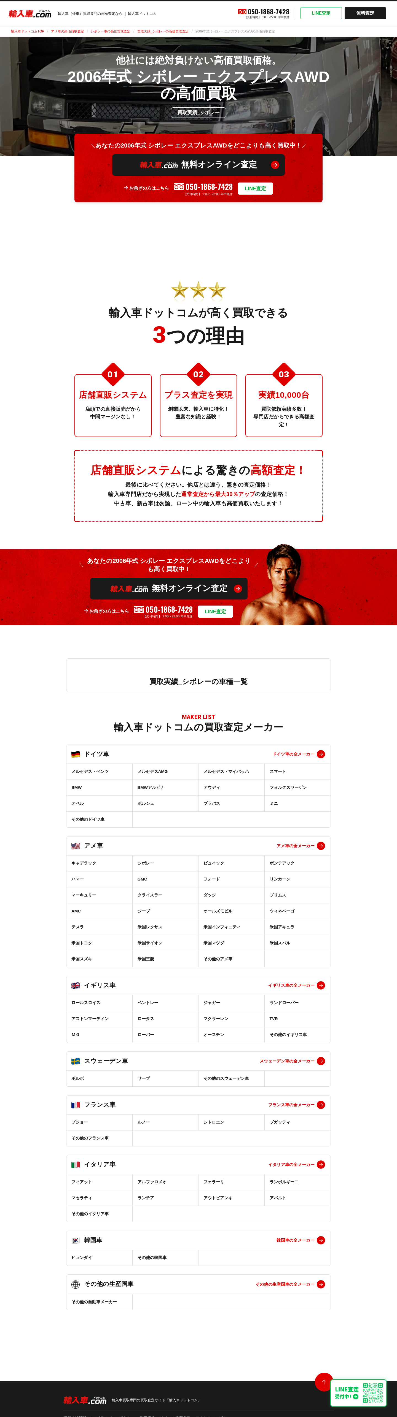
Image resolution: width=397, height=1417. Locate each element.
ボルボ (77, 1078)
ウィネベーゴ (282, 911)
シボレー (146, 863)
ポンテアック (282, 863)
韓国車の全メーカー (296, 1240)
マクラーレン (215, 1018)
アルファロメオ (152, 1181)
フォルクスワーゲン (288, 787)
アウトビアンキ (217, 1197)
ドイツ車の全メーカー (293, 754)
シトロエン (213, 1122)
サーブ (144, 1078)
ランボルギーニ (284, 1181)
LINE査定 (321, 13)
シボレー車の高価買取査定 (110, 31)
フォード (211, 879)
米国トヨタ (81, 943)
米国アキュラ (282, 927)
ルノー (144, 1122)
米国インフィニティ (222, 927)
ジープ (144, 911)
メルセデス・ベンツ (90, 771)
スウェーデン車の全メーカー (287, 1061)
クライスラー (150, 895)
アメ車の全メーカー (296, 845)
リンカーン (280, 879)
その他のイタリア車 (90, 1213)
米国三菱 (146, 959)
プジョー (79, 1122)
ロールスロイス (85, 1002)
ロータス (146, 1018)
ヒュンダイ (81, 1257)
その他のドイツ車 (87, 819)
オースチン (213, 1034)
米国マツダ (213, 943)
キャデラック (83, 863)
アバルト (278, 1197)
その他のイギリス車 (288, 1034)
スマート (278, 771)
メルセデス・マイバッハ (226, 771)
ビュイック (213, 863)
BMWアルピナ (151, 787)
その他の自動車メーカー (94, 1301)
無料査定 (365, 13)
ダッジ (209, 895)
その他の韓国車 (152, 1257)
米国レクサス (150, 927)
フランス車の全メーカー (291, 1104)
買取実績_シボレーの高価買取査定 (163, 31)
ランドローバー (284, 1002)
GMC (142, 879)
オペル (77, 803)
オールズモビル (217, 911)
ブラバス (211, 803)
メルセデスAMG (153, 771)
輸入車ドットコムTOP (27, 31)
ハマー (77, 879)
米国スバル (280, 943)
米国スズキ (81, 959)
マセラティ (81, 1197)
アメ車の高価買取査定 (67, 31)
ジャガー (211, 1002)
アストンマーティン (90, 1018)
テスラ (77, 927)
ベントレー (148, 1002)
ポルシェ (146, 803)
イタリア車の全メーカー (291, 1164)
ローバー (146, 1034)
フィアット (81, 1181)
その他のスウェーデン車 (226, 1078)
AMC (76, 911)
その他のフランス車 (90, 1138)
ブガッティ (280, 1122)
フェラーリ (213, 1181)
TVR (274, 1018)
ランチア (146, 1197)
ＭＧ (75, 1034)
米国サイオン (150, 943)
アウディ (211, 787)
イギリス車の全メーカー (291, 985)
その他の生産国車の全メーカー (285, 1284)
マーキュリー (83, 895)
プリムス (278, 895)
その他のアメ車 (217, 959)
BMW (76, 787)
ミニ (274, 803)
